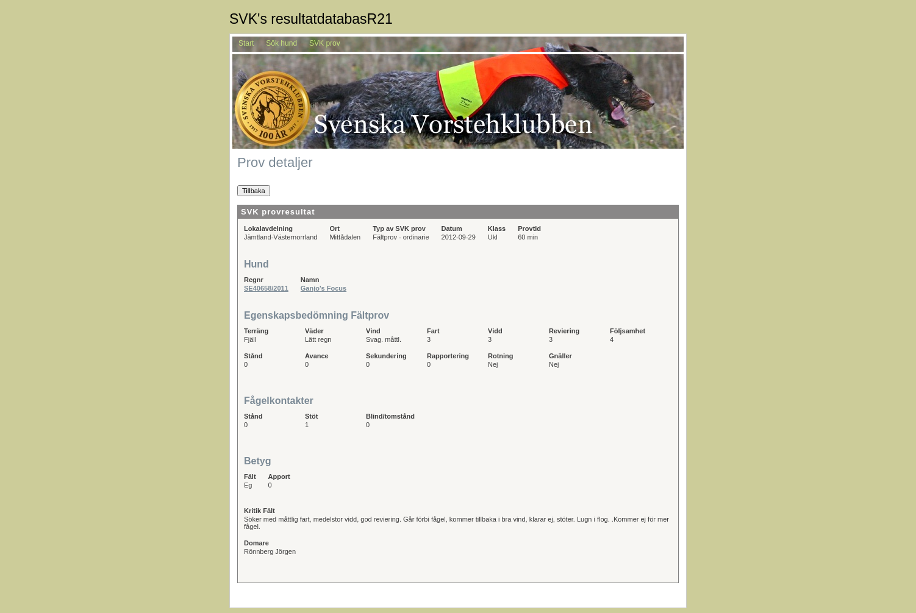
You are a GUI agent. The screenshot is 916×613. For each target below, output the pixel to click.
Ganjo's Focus (323, 288)
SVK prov (324, 43)
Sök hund (281, 43)
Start (246, 43)
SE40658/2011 (266, 288)
